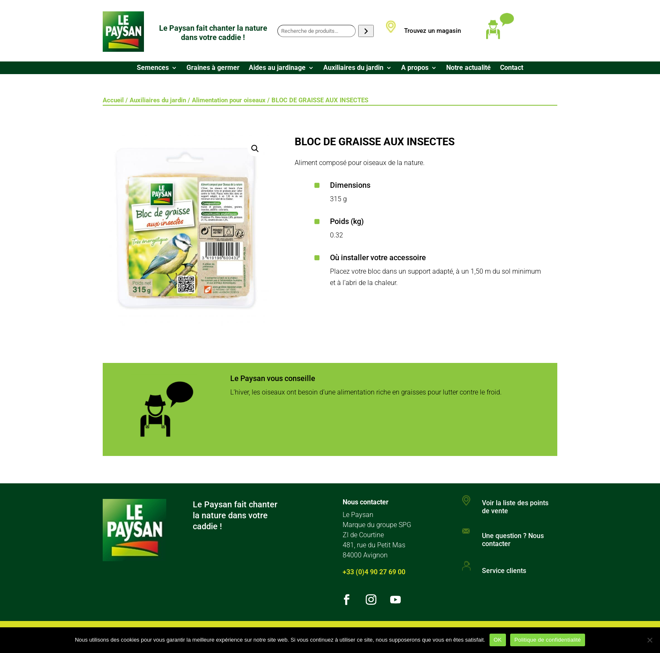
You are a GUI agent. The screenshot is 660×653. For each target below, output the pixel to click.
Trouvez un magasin (432, 31)
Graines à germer (213, 68)
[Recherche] (366, 31)
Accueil (113, 100)
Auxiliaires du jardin (353, 68)
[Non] (649, 640)
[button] (255, 148)
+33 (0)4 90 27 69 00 (374, 572)
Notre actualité (468, 68)
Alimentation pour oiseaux (229, 100)
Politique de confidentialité (547, 640)
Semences (153, 68)
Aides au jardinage (277, 68)
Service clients (504, 571)
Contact (511, 68)
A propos (414, 68)
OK (498, 640)
